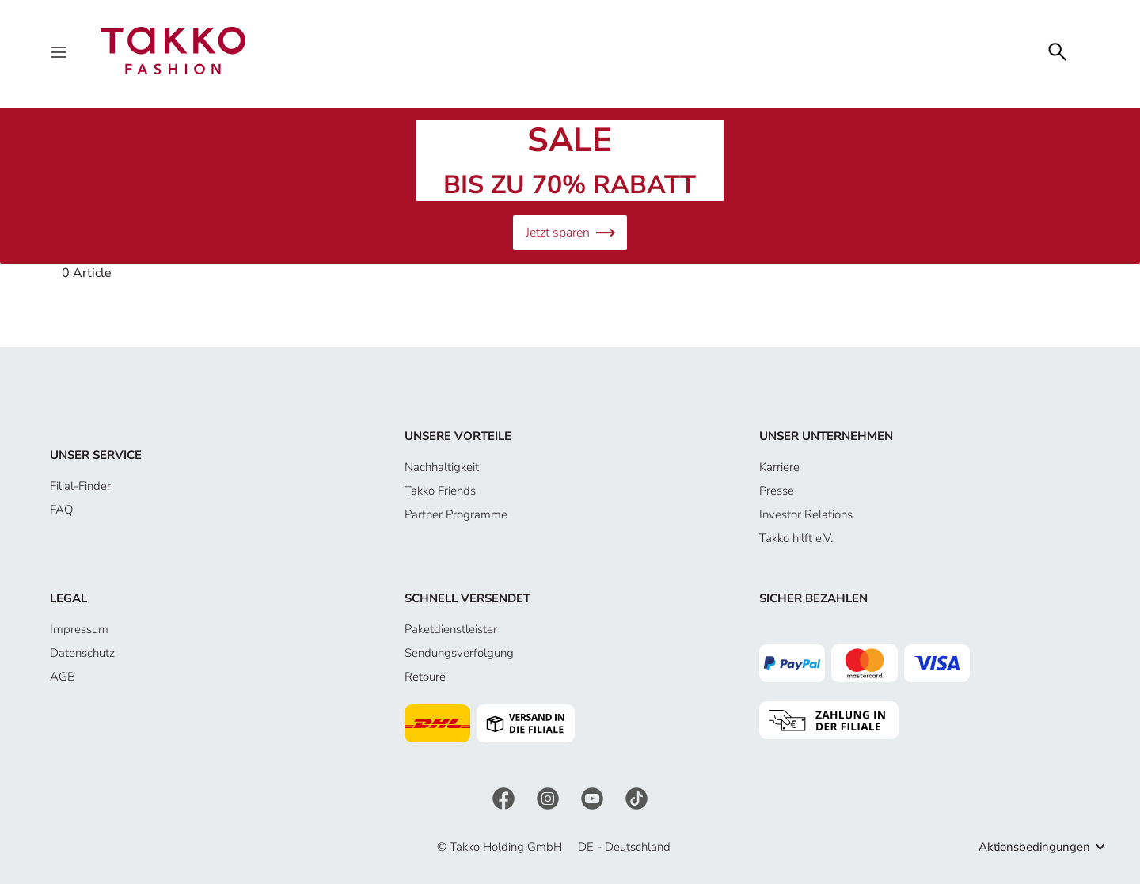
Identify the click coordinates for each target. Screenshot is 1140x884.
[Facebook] (505, 798)
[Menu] (60, 50)
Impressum (79, 629)
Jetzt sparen (570, 233)
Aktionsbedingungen (1034, 847)
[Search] (1057, 50)
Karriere (779, 467)
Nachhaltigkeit (442, 467)
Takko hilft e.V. (796, 538)
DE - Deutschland (624, 847)
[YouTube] (593, 798)
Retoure (425, 677)
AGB (62, 677)
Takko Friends (440, 491)
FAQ (61, 510)
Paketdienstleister (451, 629)
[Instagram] (549, 798)
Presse (776, 491)
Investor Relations (806, 514)
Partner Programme (456, 514)
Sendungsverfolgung (459, 653)
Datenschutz (82, 653)
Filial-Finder (80, 486)
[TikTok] (636, 798)
